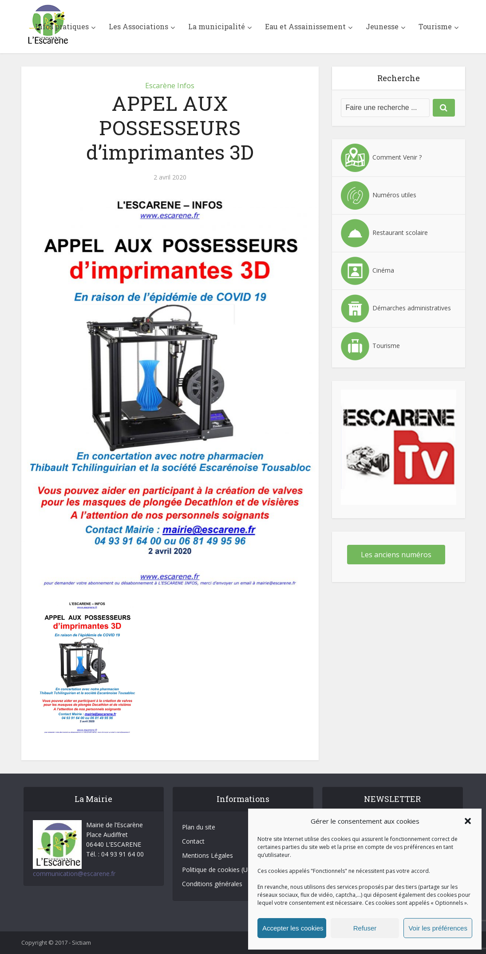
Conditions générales (212, 884)
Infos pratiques (62, 26)
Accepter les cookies (293, 928)
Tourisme (435, 26)
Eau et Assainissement (305, 26)
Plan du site (198, 827)
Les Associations (138, 26)
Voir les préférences (437, 928)
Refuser (365, 928)
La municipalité (216, 26)
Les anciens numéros (396, 554)
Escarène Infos (169, 85)
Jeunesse (382, 26)
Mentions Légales (207, 855)
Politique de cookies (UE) (217, 869)
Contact (193, 841)
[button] (467, 821)
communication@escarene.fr (74, 873)
